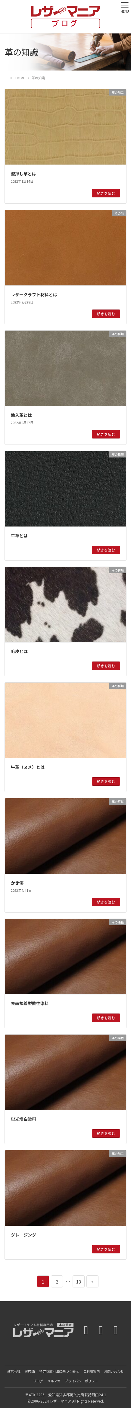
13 (78, 1281)
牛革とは (19, 536)
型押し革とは (23, 174)
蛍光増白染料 (23, 1119)
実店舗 (30, 1371)
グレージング (23, 1235)
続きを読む (106, 193)
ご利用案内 (91, 1371)
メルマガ (54, 1380)
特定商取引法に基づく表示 (59, 1371)
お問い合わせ (114, 1371)
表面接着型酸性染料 (30, 1003)
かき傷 (17, 883)
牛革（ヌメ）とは (28, 767)
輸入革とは (21, 415)
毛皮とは (19, 651)
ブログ (38, 1380)
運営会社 (13, 1371)
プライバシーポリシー (81, 1380)
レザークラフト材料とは (34, 294)
